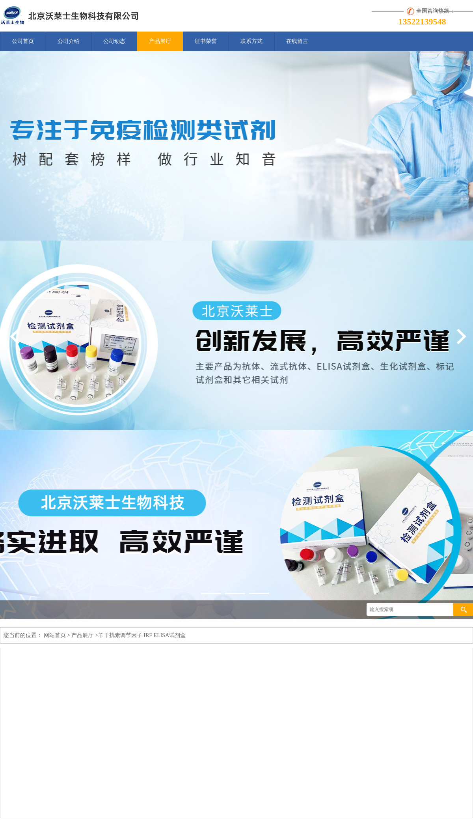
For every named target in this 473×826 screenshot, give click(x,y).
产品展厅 (160, 41)
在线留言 (297, 41)
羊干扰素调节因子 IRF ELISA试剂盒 (142, 635)
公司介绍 (69, 41)
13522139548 (422, 21)
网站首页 (55, 635)
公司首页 (23, 41)
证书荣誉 (206, 41)
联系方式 (251, 41)
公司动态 (114, 41)
